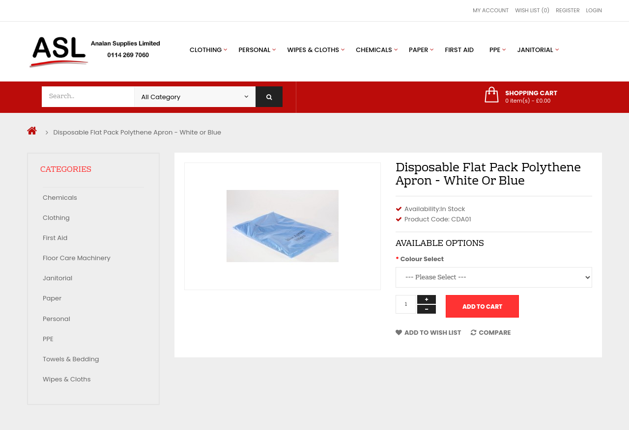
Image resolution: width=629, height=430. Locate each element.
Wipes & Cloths (66, 379)
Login (594, 10)
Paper (52, 298)
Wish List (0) (532, 10)
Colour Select (422, 259)
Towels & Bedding (71, 359)
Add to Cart (482, 306)
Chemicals (60, 197)
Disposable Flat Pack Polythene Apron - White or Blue (137, 132)
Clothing (56, 217)
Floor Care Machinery (77, 258)
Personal (56, 318)
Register (567, 10)
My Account (491, 10)
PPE (48, 339)
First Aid (55, 237)
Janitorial (57, 278)
